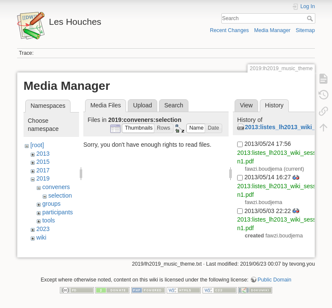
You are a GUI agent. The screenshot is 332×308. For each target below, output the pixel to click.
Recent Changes (229, 30)
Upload (142, 105)
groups (51, 203)
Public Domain (274, 280)
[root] (37, 145)
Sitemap (305, 30)
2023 (43, 228)
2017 (43, 170)
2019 (43, 178)
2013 (43, 153)
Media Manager (272, 30)
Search (311, 18)
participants (57, 212)
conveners (56, 187)
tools (48, 220)
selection (60, 195)
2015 (43, 161)
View (246, 105)
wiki (41, 237)
